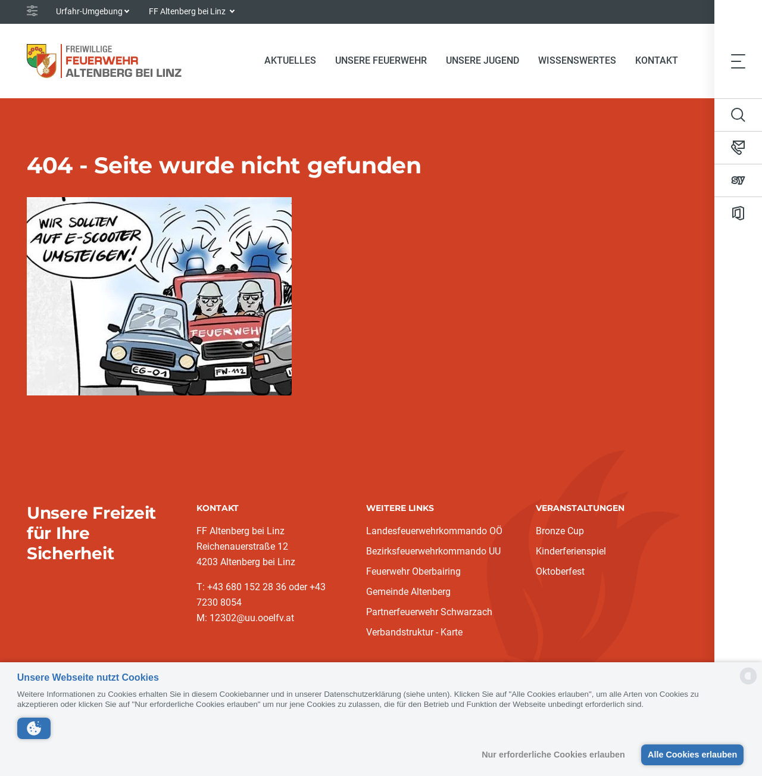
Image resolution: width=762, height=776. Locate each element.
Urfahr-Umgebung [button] (89, 11)
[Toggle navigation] (738, 61)
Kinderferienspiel (571, 551)
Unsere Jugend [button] (482, 60)
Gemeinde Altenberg (408, 591)
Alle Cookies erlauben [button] (691, 754)
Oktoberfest (560, 571)
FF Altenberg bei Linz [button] (188, 11)
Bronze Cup (560, 531)
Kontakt (656, 60)
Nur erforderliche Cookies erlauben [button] (552, 754)
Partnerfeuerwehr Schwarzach (429, 612)
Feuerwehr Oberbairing (413, 571)
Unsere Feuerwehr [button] (381, 60)
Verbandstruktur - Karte (414, 632)
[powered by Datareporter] (748, 683)
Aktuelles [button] (290, 60)
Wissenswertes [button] (577, 60)
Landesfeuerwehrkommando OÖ (434, 531)
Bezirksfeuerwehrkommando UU (433, 551)
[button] (34, 728)
